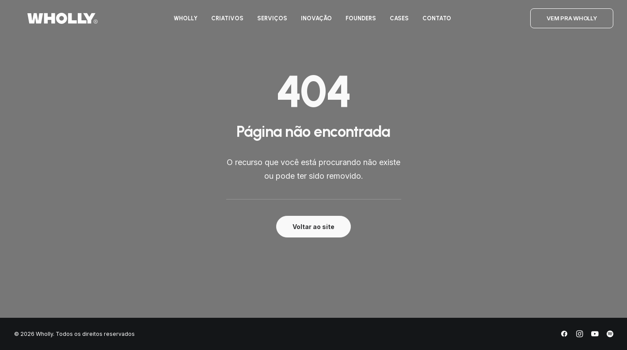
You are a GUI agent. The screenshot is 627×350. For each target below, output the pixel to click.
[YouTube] (595, 335)
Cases (395, 21)
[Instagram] (579, 335)
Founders (357, 21)
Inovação (312, 21)
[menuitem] (181, 21)
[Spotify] (610, 335)
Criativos (223, 21)
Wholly (182, 21)
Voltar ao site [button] (313, 226)
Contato (432, 21)
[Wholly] (49, 21)
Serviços (268, 21)
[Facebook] (564, 335)
